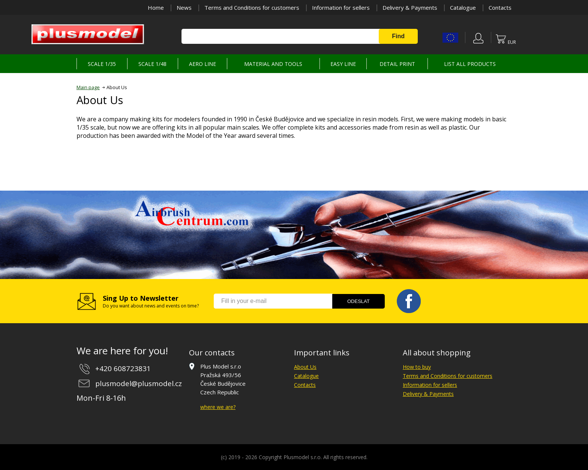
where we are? (218, 406)
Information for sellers (341, 7)
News (184, 7)
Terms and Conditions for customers (251, 7)
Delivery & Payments (409, 7)
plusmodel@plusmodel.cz (138, 383)
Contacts (500, 7)
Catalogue (463, 7)
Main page (88, 87)
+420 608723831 (123, 368)
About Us (305, 366)
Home (156, 7)
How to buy (417, 366)
